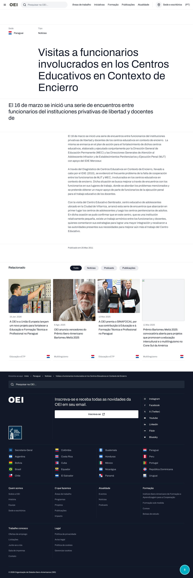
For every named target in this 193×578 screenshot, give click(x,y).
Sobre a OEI (14, 494)
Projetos (59, 505)
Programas (60, 499)
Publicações (128, 4)
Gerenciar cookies (63, 550)
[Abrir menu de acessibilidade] (185, 570)
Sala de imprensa (17, 550)
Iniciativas (99, 4)
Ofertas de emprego (18, 534)
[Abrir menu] (4, 4)
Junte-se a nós (15, 545)
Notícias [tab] (91, 268)
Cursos (146, 508)
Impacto (58, 516)
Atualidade (143, 4)
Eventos (103, 494)
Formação (113, 4)
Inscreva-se (96, 414)
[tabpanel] (96, 320)
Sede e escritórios (17, 510)
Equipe (12, 505)
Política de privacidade (65, 534)
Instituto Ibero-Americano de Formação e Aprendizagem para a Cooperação (162, 496)
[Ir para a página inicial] (14, 4)
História (12, 499)
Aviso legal (60, 539)
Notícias (48, 376)
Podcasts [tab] (109, 268)
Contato (12, 556)
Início (26, 376)
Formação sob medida (153, 503)
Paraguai (37, 376)
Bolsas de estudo (151, 514)
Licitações (13, 539)
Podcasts (103, 505)
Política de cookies (63, 545)
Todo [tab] (76, 268)
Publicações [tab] (128, 268)
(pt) (187, 4)
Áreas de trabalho (81, 4)
